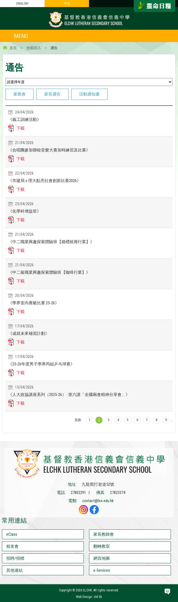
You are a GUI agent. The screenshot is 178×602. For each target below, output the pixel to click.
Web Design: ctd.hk (89, 597)
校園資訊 (33, 48)
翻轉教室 (101, 546)
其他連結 (14, 570)
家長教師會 (103, 534)
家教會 (19, 94)
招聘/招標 (15, 558)
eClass (11, 534)
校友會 (12, 546)
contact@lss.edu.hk (98, 500)
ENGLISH (22, 3)
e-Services (101, 570)
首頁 (13, 48)
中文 (67, 3)
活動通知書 (89, 94)
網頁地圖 (101, 558)
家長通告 (52, 94)
